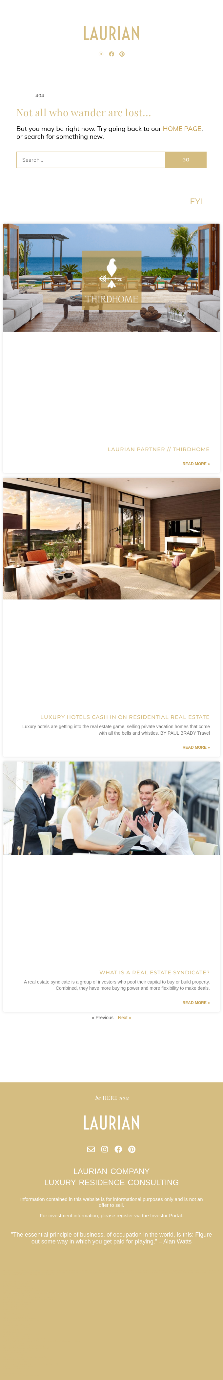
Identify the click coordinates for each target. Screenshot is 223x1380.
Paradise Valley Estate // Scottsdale (21, 1350)
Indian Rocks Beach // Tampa (17, 1330)
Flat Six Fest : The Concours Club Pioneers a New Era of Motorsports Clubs (42, 1341)
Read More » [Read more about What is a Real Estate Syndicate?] (196, 1003)
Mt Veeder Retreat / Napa (16, 1314)
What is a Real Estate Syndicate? (154, 972)
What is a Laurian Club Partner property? (24, 1346)
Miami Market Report (14, 1371)
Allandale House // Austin (16, 1336)
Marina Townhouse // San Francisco (21, 1375)
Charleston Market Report (16, 1325)
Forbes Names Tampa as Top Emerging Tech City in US (31, 1364)
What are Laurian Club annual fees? (21, 1320)
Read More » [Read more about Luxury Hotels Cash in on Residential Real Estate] (196, 747)
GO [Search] (186, 160)
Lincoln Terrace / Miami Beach (18, 1366)
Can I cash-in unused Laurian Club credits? (25, 1357)
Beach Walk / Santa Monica (16, 1362)
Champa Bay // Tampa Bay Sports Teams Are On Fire (29, 1300)
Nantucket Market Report (16, 1286)
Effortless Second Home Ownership (21, 1288)
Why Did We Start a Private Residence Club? (26, 1348)
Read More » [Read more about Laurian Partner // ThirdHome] (196, 464)
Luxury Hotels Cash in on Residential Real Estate (125, 717)
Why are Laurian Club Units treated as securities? (28, 1293)
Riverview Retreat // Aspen (17, 1352)
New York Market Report (16, 1304)
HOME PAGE (182, 128)
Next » (124, 1017)
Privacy (6, 1311)
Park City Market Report (16, 1307)
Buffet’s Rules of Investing (17, 1327)
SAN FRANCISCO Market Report (19, 1295)
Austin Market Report (14, 1373)
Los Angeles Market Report (17, 1369)
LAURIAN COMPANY (111, 1171)
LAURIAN (112, 33)
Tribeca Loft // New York (16, 1284)
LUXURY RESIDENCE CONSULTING (111, 1182)
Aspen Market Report (14, 1355)
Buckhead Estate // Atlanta (17, 1302)
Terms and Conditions (14, 1343)
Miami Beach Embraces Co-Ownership (22, 1309)
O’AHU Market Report (14, 1332)
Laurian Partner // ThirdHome (159, 449)
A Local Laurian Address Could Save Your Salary (27, 1339)
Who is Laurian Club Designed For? (21, 1334)
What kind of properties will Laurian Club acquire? (29, 1297)
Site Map (7, 1323)
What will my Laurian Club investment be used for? (29, 1359)
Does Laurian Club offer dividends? (21, 1281)
